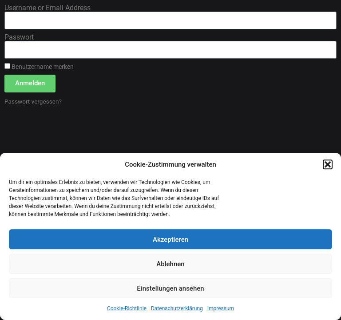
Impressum (220, 308)
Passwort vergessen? (33, 101)
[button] (327, 164)
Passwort (19, 37)
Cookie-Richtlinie (127, 308)
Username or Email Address (47, 8)
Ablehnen (170, 264)
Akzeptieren (170, 240)
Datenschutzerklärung (177, 308)
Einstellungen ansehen (170, 288)
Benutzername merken (39, 66)
